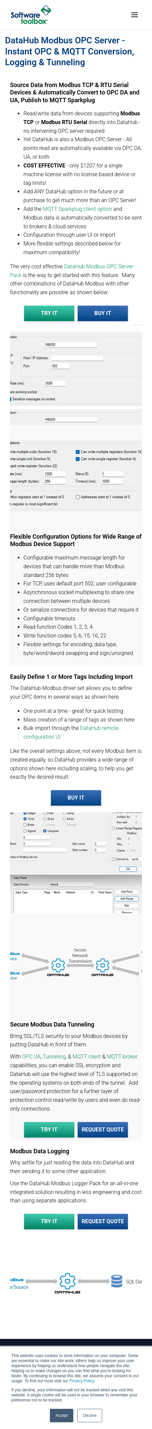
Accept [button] (62, 1415)
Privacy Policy (81, 1381)
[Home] (31, 14)
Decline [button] (89, 1415)
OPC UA (31, 1056)
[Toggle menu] (134, 15)
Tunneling (54, 1056)
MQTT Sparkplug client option (77, 209)
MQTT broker (122, 1056)
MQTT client (87, 1056)
